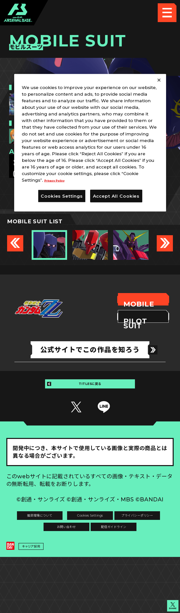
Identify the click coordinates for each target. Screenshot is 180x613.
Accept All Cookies (116, 195)
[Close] (159, 80)
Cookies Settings (132, 535)
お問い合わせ (131, 554)
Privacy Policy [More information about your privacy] (60, 179)
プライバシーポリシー (48, 554)
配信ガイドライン (90, 573)
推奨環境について (48, 535)
